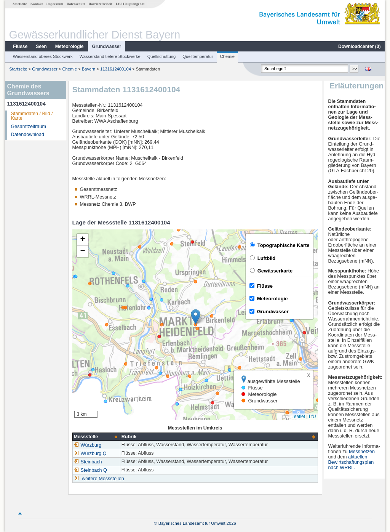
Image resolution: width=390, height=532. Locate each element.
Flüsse (20, 46)
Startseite (20, 4)
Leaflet (298, 416)
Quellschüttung (161, 56)
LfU (312, 416)
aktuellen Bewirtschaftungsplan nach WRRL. (351, 462)
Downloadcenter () (359, 46)
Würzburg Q (90, 453)
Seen (41, 46)
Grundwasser (106, 46)
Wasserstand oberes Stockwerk (43, 56)
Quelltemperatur (197, 56)
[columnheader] (96, 437)
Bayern (88, 69)
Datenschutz (76, 4)
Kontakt (36, 4)
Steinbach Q (90, 470)
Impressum (54, 4)
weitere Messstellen (103, 478)
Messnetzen (362, 451)
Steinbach (88, 462)
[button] (195, 317)
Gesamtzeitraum (28, 126)
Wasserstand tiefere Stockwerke (110, 56)
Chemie (227, 56)
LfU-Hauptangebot (130, 4)
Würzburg (88, 445)
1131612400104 (115, 69)
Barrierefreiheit (100, 4)
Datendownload (28, 134)
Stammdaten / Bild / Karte (32, 116)
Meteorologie (69, 46)
